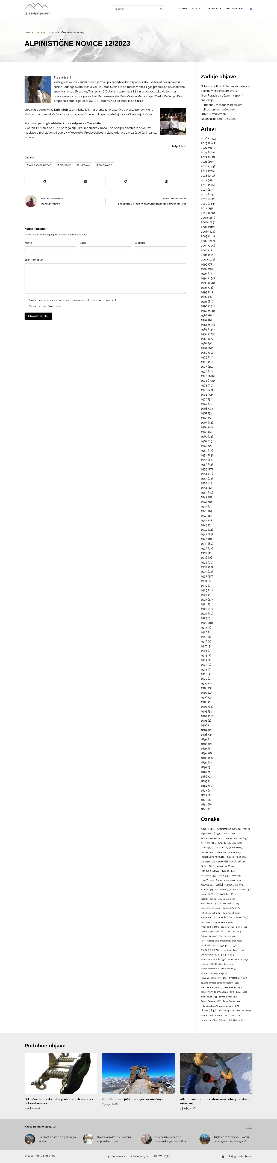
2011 (204, 208)
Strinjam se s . (45, 306)
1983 (204, 338)
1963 (204, 432)
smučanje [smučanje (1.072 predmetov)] (238, 978)
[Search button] (161, 8)
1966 (204, 418)
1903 (204, 711)
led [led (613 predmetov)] (231, 894)
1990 (204, 306)
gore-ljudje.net (37, 13)
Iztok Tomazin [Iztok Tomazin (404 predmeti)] (211, 880)
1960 (204, 446)
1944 (204, 520)
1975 (204, 376)
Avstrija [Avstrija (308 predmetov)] (231, 838)
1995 (204, 282)
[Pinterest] (125, 181)
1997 (204, 273)
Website (140, 242)
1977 (204, 366)
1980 (204, 352)
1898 (204, 734)
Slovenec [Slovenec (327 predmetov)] (228, 968)
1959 (204, 450)
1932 (204, 576)
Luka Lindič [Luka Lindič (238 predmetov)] (226, 899)
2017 (204, 180)
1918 (204, 641)
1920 (204, 632)
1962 (204, 436)
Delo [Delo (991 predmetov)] (207, 848)
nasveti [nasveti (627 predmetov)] (241, 917)
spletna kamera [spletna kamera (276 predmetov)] (211, 983)
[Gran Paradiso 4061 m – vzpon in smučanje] (138, 1073)
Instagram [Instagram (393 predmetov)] (208, 876)
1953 (204, 478)
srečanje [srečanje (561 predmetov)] (231, 983)
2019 (204, 171)
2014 (204, 194)
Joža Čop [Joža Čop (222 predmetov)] (207, 885)
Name (29, 243)
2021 (204, 161)
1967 (204, 413)
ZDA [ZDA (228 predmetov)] (235, 1015)
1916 (204, 650)
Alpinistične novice (39, 165)
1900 (204, 725)
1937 (204, 553)
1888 (204, 772)
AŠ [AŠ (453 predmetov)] (243, 838)
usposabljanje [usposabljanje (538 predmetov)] (229, 1006)
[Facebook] (251, 9)
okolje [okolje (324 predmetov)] (241, 927)
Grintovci (83, 165)
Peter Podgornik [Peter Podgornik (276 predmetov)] (231, 941)
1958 (204, 455)
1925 (204, 609)
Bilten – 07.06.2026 (213, 114)
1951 (204, 487)
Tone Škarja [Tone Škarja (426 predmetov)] (232, 1001)
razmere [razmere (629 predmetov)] (209, 964)
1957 (204, 459)
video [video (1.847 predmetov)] (208, 1010)
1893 (204, 758)
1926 (204, 604)
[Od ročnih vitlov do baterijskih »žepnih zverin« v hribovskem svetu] (61, 1073)
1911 (204, 674)
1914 (204, 660)
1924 (204, 613)
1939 (204, 543)
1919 (204, 637)
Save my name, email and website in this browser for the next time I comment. (72, 300)
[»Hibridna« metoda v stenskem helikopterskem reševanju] (216, 1073)
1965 (204, 422)
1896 (204, 744)
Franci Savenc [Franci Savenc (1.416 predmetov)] (213, 857)
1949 (204, 497)
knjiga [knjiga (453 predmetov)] (207, 894)
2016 (204, 185)
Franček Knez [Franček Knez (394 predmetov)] (237, 857)
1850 (204, 804)
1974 (204, 380)
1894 (204, 753)
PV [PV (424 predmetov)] (232, 959)
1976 (204, 371)
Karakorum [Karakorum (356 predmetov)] (223, 890)
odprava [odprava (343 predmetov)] (227, 927)
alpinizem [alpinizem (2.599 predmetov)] (211, 833)
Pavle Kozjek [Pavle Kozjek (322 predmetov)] (228, 936)
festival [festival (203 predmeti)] (207, 852)
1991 (204, 301)
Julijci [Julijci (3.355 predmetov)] (224, 884)
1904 (204, 706)
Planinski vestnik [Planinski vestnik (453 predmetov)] (212, 945)
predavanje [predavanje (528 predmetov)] (210, 955)
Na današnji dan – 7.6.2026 (218, 119)
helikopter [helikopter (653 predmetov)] (225, 866)
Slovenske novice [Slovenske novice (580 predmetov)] (214, 973)
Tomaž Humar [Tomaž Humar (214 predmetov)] (228, 997)
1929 (204, 590)
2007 (204, 227)
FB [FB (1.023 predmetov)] (237, 848)
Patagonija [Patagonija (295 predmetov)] (209, 936)
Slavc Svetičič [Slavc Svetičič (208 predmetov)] (210, 968)
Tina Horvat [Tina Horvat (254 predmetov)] (209, 997)
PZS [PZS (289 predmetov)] (243, 959)
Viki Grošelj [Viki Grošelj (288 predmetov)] (226, 1010)
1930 (204, 585)
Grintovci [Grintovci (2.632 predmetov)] (234, 861)
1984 (204, 334)
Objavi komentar (38, 316)
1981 (204, 348)
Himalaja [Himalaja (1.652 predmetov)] (210, 871)
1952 (204, 483)
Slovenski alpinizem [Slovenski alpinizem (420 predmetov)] (214, 978)
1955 (204, 469)
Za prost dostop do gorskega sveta (57, 1139)
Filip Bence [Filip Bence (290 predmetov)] (223, 852)
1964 (204, 427)
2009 (204, 217)
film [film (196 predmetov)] (237, 852)
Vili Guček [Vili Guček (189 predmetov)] (243, 1010)
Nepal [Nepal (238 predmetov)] (227, 922)
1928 (204, 595)
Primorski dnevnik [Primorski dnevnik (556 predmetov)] (213, 959)
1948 (204, 501)
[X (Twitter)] (85, 181)
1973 (204, 385)
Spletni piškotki (116, 1156)
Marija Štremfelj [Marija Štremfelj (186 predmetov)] (211, 903)
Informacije (214, 8)
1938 (204, 548)
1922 (204, 623)
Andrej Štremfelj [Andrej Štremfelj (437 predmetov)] (212, 838)
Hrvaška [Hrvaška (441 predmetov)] (228, 871)
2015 (204, 189)
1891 (204, 767)
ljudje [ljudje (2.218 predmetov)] (208, 899)
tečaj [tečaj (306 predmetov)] (241, 992)
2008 (204, 222)
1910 (204, 678)
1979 (204, 357)
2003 (204, 245)
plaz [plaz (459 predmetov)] (230, 945)
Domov (183, 8)
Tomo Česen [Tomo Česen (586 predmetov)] (211, 1001)
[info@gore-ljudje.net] (223, 1156)
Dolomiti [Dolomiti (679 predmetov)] (223, 848)
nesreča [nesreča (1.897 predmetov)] (210, 927)
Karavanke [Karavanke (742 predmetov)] (242, 890)
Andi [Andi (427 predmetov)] (229, 833)
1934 (204, 567)
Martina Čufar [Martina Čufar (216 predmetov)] (231, 908)
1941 (204, 534)
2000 (204, 259)
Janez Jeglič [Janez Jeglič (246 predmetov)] (232, 880)
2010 (204, 213)
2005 (204, 236)
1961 (204, 441)
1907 (204, 692)
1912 (204, 669)
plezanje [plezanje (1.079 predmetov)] (210, 950)
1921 (204, 627)
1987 (204, 320)
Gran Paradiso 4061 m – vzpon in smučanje (132, 1099)
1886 (204, 776)
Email (84, 243)
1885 (204, 781)
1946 (204, 511)
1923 (204, 618)
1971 (204, 394)
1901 (204, 720)
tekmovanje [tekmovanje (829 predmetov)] (224, 992)
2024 (204, 147)
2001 (204, 255)
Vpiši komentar (35, 260)
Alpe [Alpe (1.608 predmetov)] (208, 829)
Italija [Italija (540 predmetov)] (224, 876)
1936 (204, 557)
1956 (204, 464)
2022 (204, 157)
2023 (204, 152)
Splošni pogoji (139, 1156)
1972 (204, 390)
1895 (204, 748)
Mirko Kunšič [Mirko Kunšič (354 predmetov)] (231, 913)
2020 (204, 166)
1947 (204, 506)
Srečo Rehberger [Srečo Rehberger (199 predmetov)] (211, 987)
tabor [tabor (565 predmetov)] (207, 992)
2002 (204, 250)
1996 (204, 278)
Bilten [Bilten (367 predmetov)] (217, 843)
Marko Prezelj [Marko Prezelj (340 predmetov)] (210, 908)
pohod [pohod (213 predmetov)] (226, 950)
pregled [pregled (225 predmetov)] (227, 955)
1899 (204, 730)
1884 (204, 785)
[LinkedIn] (166, 181)
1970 (204, 399)
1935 (204, 562)
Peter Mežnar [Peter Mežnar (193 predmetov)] (210, 941)
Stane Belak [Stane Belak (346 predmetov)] (232, 987)
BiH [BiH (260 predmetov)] (205, 843)
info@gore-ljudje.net (239, 1156)
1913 (204, 664)
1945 (204, 515)
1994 (204, 287)
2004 (204, 241)
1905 (204, 702)
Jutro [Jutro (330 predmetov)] (238, 885)
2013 (204, 199)
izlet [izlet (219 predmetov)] (236, 875)
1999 (204, 264)
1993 (204, 292)
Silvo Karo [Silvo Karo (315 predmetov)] (225, 964)
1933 (204, 571)
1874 (204, 795)
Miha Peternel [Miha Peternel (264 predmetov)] (210, 913)
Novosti (197, 8)
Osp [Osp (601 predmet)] (221, 931)
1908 (204, 688)
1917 (204, 646)
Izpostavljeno (235, 8)
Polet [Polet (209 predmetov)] (238, 950)
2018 (204, 175)
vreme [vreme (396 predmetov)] (207, 1015)
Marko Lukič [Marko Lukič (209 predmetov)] (231, 903)
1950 (204, 492)
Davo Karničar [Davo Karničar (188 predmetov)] (233, 843)
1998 (204, 269)
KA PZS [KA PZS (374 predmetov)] (207, 890)
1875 (204, 790)
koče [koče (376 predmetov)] (219, 894)
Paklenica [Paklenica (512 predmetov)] (236, 931)
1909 (204, 683)
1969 (204, 404)
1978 (204, 362)
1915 (204, 655)
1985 (204, 329)
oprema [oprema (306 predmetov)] (207, 931)
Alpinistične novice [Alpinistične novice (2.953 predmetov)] (233, 829)
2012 (204, 203)
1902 (204, 716)
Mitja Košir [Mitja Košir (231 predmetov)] (208, 917)
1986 (204, 324)
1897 (204, 739)
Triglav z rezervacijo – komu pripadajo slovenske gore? (231, 1139)
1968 (204, 408)
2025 (204, 143)
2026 (204, 138)
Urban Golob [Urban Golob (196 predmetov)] (209, 1006)
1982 (204, 343)
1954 (204, 473)
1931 (204, 581)
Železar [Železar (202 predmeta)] (225, 1020)
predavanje (104, 165)
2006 (204, 231)
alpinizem (64, 165)
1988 (204, 315)
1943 (204, 525)
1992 (204, 296)
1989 (204, 311)
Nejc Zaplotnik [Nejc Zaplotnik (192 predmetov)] (210, 922)
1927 (204, 599)
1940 (204, 539)
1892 (204, 762)
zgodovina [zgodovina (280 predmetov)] (209, 1020)
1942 (204, 529)
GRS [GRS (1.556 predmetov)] (207, 866)
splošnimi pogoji (52, 306)
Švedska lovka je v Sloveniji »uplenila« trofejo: (114, 1139)
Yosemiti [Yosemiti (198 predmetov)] (221, 1015)
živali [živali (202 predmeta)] (238, 1020)
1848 (204, 809)
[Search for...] (135, 8)
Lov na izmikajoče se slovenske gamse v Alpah (171, 1139)
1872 (204, 800)
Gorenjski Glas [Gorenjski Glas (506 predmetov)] (212, 862)
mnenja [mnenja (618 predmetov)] (225, 917)
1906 (204, 697)
